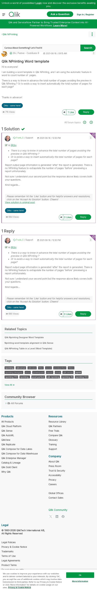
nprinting (9, 368)
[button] (94, 53)
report (50, 372)
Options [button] (92, 34)
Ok (80, 575)
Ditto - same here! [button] (12, 105)
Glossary (53, 439)
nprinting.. (24, 377)
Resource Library (57, 421)
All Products (7, 421)
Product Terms (9, 565)
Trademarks (7, 551)
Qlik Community (58, 509)
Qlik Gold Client (9, 467)
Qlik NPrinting (10, 34)
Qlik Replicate (8, 444)
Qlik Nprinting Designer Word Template (24, 337)
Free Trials (54, 430)
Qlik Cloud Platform (11, 426)
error (27, 372)
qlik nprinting (53, 377)
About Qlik (54, 461)
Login (39, 3)
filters (71, 368)
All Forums (17, 403)
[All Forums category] (6, 403)
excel (48, 368)
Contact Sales (56, 497)
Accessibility (55, 475)
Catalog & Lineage (10, 462)
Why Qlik (6, 471)
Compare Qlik (55, 435)
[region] (48, 579)
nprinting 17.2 (82, 377)
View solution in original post (20, 202)
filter (41, 368)
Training (53, 444)
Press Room (55, 466)
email (57, 372)
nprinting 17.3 (11, 377)
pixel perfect (38, 377)
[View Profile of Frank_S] (19, 137)
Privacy (52, 479)
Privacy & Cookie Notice (14, 546)
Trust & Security (57, 470)
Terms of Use (8, 556)
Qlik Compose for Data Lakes (16, 449)
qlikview (32, 368)
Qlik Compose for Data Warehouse (19, 453)
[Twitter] (51, 516)
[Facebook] (63, 516)
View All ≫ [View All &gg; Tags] (10, 385)
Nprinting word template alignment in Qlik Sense (29, 343)
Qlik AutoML (7, 435)
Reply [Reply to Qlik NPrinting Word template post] (86, 112)
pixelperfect (60, 368)
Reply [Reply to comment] (83, 217)
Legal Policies (8, 542)
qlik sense (68, 372)
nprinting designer (13, 372)
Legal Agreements (10, 560)
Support (53, 449)
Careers (53, 484)
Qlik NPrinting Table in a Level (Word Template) (28, 348)
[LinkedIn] (57, 516)
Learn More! (60, 25)
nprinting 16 (67, 377)
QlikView (5, 439)
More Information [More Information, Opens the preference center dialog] (80, 581)
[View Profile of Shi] (14, 53)
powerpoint (38, 372)
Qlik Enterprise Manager (13, 458)
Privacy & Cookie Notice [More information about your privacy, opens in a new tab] (19, 587)
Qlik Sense (6, 430)
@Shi (13, 145)
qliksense (20, 368)
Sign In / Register (85, 14)
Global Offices (56, 493)
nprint (78, 372)
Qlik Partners (55, 426)
